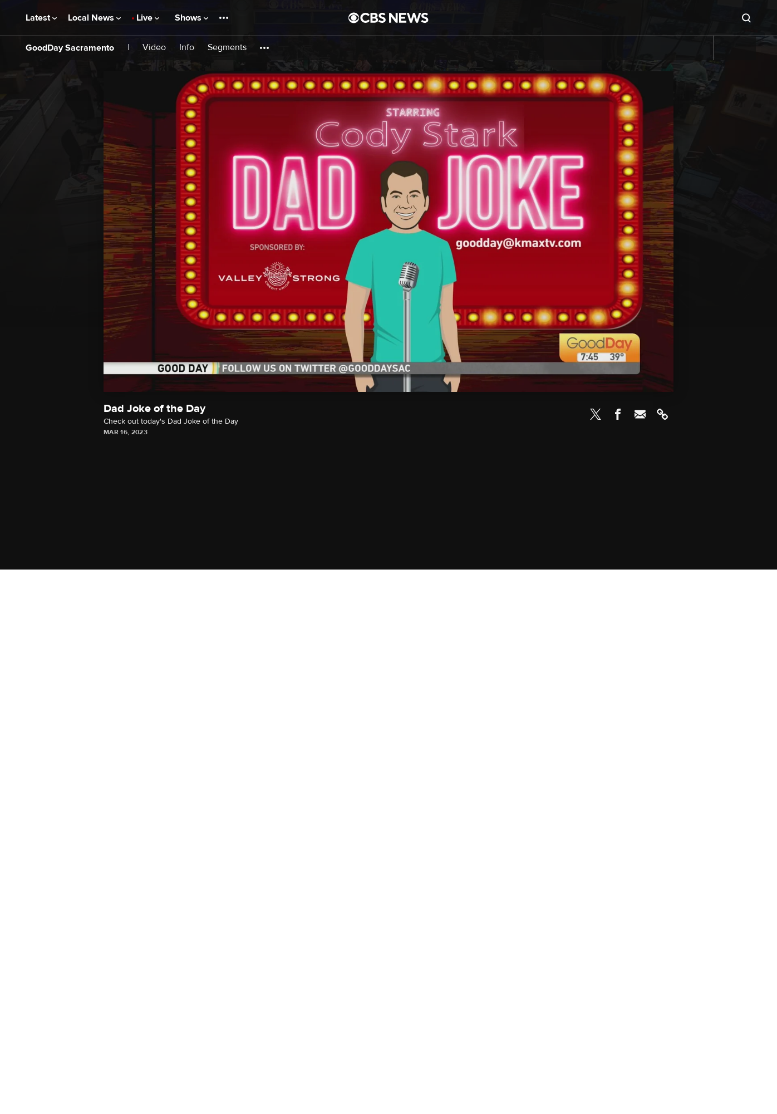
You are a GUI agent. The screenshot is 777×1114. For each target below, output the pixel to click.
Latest (41, 17)
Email (640, 414)
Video (154, 47)
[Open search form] (746, 18)
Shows (191, 17)
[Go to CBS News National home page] (388, 17)
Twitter (595, 414)
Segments (227, 47)
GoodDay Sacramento (70, 47)
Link (662, 414)
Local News (94, 17)
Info (186, 47)
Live (147, 17)
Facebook (617, 414)
